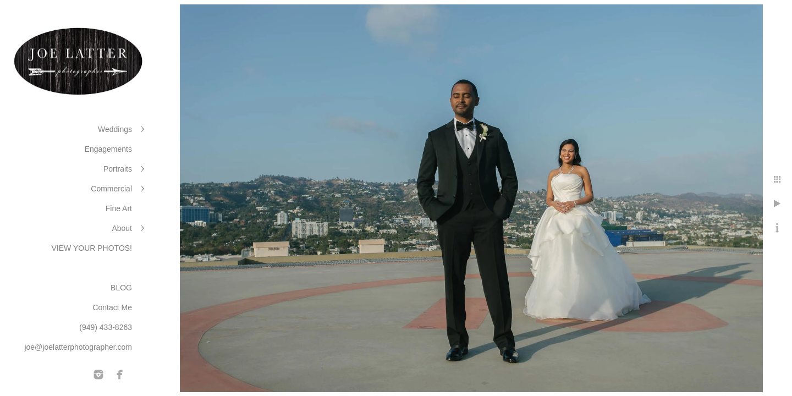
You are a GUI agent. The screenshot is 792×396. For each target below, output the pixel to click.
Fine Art (119, 208)
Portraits (117, 168)
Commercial (111, 188)
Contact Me (112, 307)
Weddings (115, 129)
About (122, 228)
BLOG (121, 287)
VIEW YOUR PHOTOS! (91, 248)
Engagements (108, 149)
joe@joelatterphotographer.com (78, 347)
